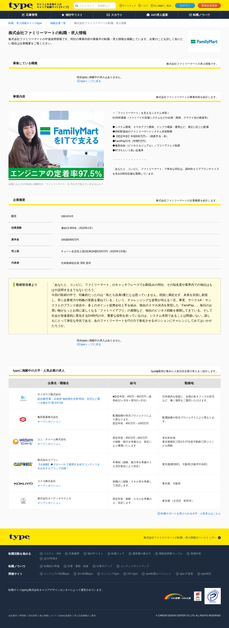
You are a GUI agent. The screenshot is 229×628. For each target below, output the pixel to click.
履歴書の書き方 (142, 553)
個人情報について (48, 615)
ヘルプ (144, 6)
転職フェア (117, 553)
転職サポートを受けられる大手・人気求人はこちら (191, 513)
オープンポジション (49, 421)
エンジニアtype (110, 573)
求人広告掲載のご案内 (85, 615)
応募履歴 (74, 553)
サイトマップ (129, 6)
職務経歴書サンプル (170, 553)
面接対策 (196, 553)
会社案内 (12, 615)
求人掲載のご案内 (162, 6)
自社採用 (32, 615)
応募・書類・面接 (78, 566)
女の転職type (85, 573)
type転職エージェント (159, 573)
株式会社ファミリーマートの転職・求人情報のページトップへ (180, 537)
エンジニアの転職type (57, 573)
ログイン (185, 5)
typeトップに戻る (91, 81)
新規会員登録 (209, 5)
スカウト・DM (52, 553)
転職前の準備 (51, 566)
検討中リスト (95, 553)
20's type (132, 573)
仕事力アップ (104, 566)
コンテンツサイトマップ (134, 566)
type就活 (206, 573)
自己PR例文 (51, 558)
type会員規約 (65, 615)
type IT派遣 (186, 573)
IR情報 (22, 615)
